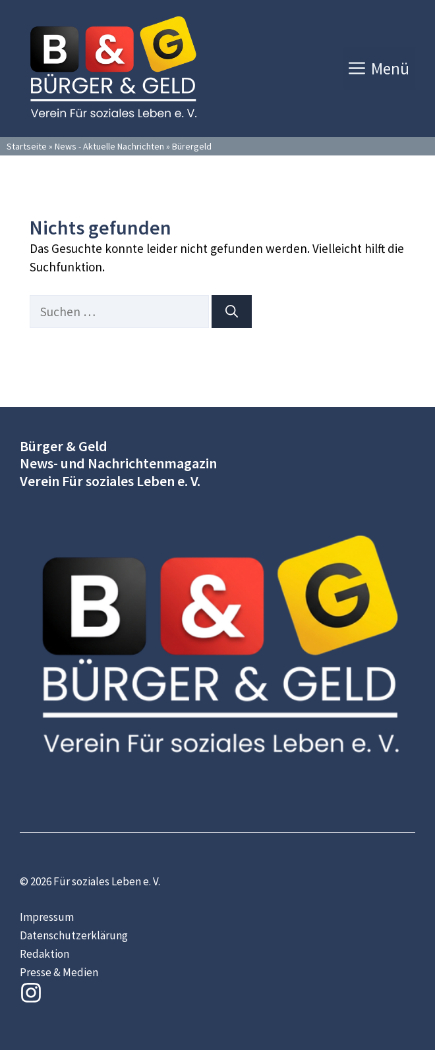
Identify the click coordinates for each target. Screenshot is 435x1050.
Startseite (27, 146)
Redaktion (44, 954)
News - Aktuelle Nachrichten (109, 146)
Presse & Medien (59, 972)
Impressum (47, 917)
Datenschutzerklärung (74, 935)
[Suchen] (232, 312)
